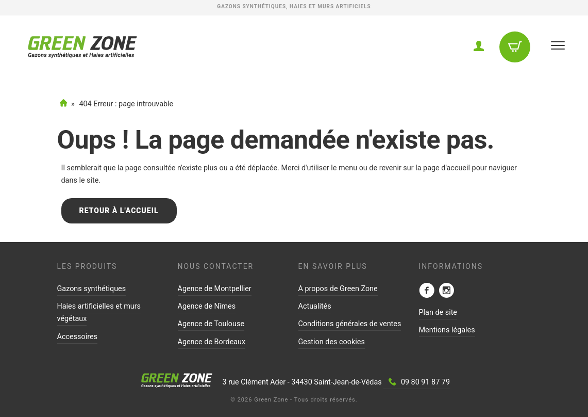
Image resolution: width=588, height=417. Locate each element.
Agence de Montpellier (214, 288)
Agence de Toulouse (211, 323)
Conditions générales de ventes (349, 323)
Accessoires (77, 336)
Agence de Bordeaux (212, 342)
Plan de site (438, 312)
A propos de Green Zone (338, 288)
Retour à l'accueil (119, 210)
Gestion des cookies (331, 342)
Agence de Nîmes (207, 306)
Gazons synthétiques (91, 288)
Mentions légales (447, 330)
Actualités (314, 306)
